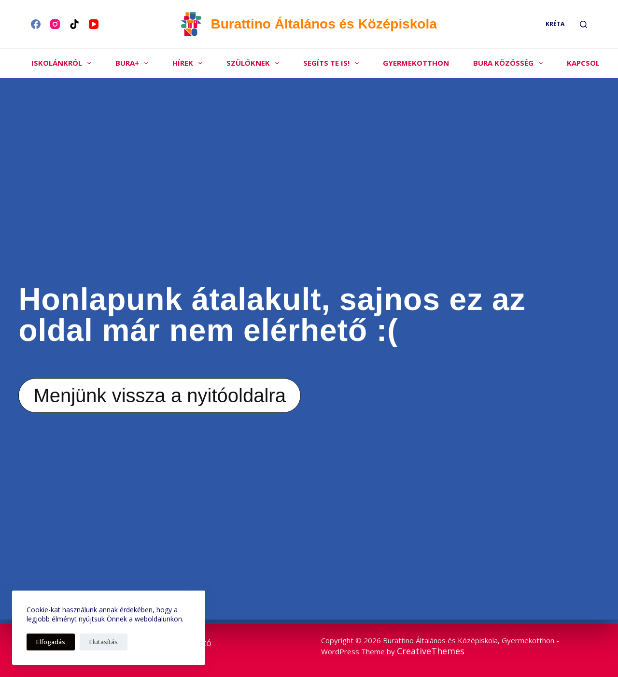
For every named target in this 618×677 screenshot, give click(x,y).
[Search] (583, 24)
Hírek (189, 63)
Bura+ (133, 63)
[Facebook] (36, 24)
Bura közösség (510, 63)
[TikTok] (74, 24)
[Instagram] (55, 24)
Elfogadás (50, 641)
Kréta (555, 24)
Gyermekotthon (416, 63)
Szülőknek (254, 63)
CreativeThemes (430, 651)
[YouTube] (93, 24)
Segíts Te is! (333, 63)
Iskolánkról (63, 63)
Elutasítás (103, 641)
